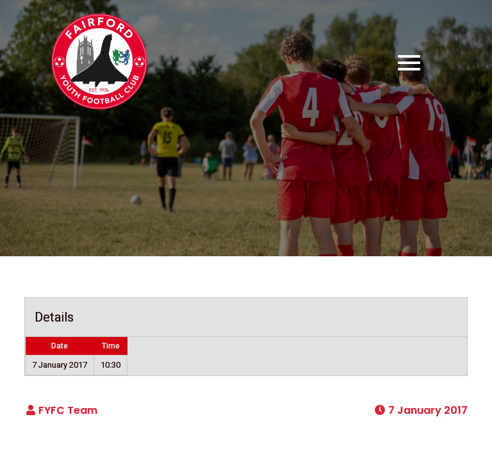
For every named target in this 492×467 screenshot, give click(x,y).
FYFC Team (67, 410)
